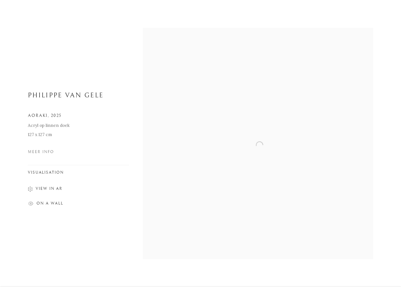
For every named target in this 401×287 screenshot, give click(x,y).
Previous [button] (12, 143)
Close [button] (388, 12)
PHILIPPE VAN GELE (66, 96)
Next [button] (389, 143)
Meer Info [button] (41, 153)
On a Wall (45, 205)
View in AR (45, 190)
